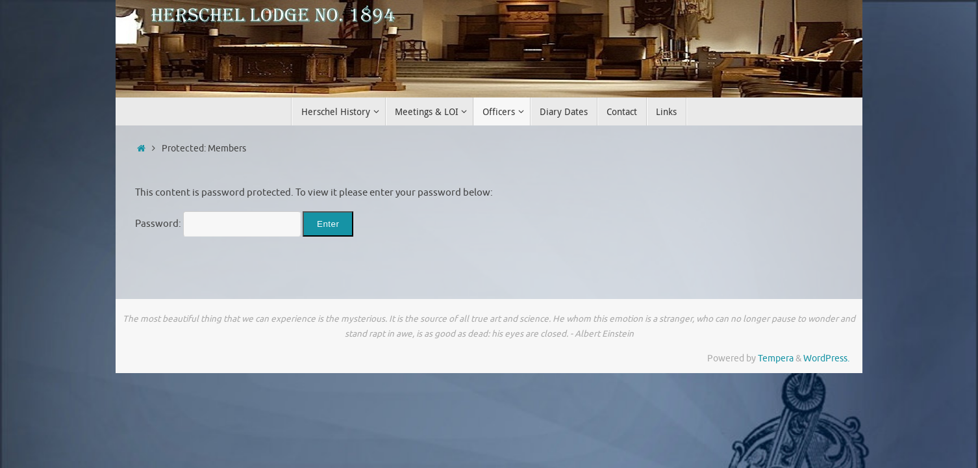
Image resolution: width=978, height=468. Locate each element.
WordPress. (826, 358)
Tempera (776, 358)
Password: (218, 224)
